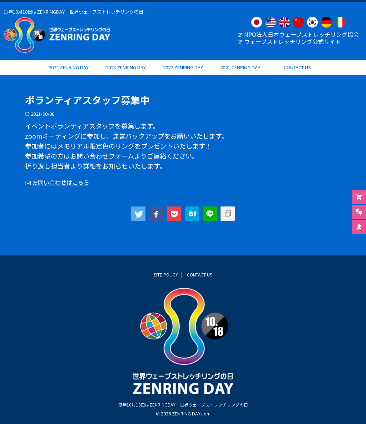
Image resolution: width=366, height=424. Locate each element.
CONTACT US (297, 74)
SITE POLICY (166, 274)
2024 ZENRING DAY (69, 74)
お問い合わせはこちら (60, 189)
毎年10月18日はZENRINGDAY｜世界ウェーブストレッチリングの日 (183, 404)
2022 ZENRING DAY (183, 74)
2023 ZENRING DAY (126, 74)
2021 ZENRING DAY (240, 74)
